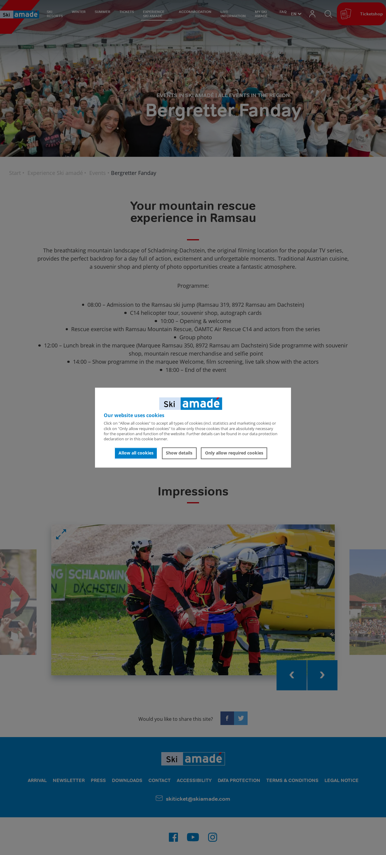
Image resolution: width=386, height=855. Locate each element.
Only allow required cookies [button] (234, 453)
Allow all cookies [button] (136, 453)
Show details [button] (179, 453)
